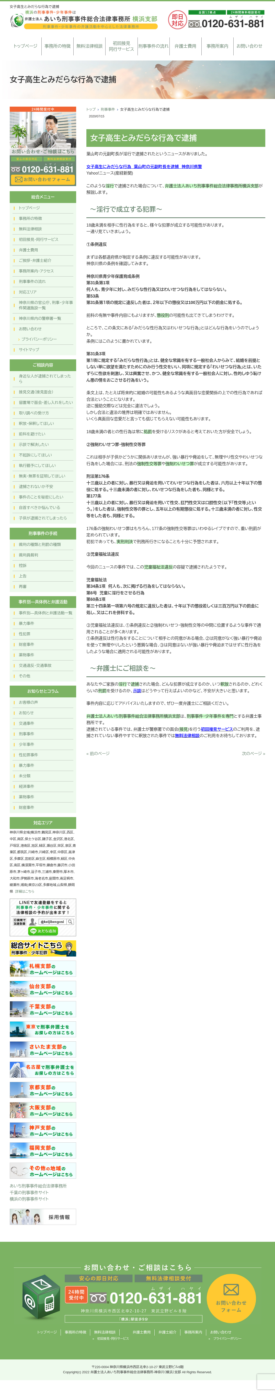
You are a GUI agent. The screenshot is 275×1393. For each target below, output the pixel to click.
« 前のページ (98, 753)
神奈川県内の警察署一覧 (40, 318)
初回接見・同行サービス (39, 239)
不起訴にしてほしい (35, 455)
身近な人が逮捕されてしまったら (45, 379)
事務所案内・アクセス (36, 271)
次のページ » (253, 753)
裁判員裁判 (28, 555)
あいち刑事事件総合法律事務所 (38, 1186)
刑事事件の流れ (153, 46)
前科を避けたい (32, 434)
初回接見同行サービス (121, 46)
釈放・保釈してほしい (36, 423)
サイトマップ (29, 350)
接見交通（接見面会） (36, 392)
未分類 (24, 776)
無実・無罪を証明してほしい (42, 476)
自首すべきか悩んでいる (39, 507)
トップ (91, 109)
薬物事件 (26, 655)
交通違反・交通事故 (35, 665)
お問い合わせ (249, 46)
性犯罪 (24, 634)
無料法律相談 (89, 46)
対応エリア (28, 292)
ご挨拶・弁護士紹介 (35, 260)
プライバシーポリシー (39, 339)
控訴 (23, 565)
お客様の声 (28, 702)
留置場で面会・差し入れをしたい (46, 402)
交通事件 (26, 723)
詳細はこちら (25, 891)
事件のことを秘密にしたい (41, 497)
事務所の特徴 (57, 46)
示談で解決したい (34, 444)
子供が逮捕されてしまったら (43, 518)
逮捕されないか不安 (36, 486)
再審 (23, 586)
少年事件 (26, 744)
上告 (23, 576)
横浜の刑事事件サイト (29, 1199)
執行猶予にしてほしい (37, 465)
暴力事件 (26, 623)
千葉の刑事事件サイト (29, 1193)
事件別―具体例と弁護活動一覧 (45, 613)
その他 (24, 676)
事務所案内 (217, 46)
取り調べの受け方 (34, 413)
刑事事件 (108, 109)
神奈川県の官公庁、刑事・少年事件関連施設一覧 (46, 305)
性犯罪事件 (28, 755)
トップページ (26, 46)
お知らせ (26, 713)
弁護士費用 (185, 46)
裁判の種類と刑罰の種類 (40, 544)
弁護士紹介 (167, 1332)
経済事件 (26, 786)
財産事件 (26, 644)
